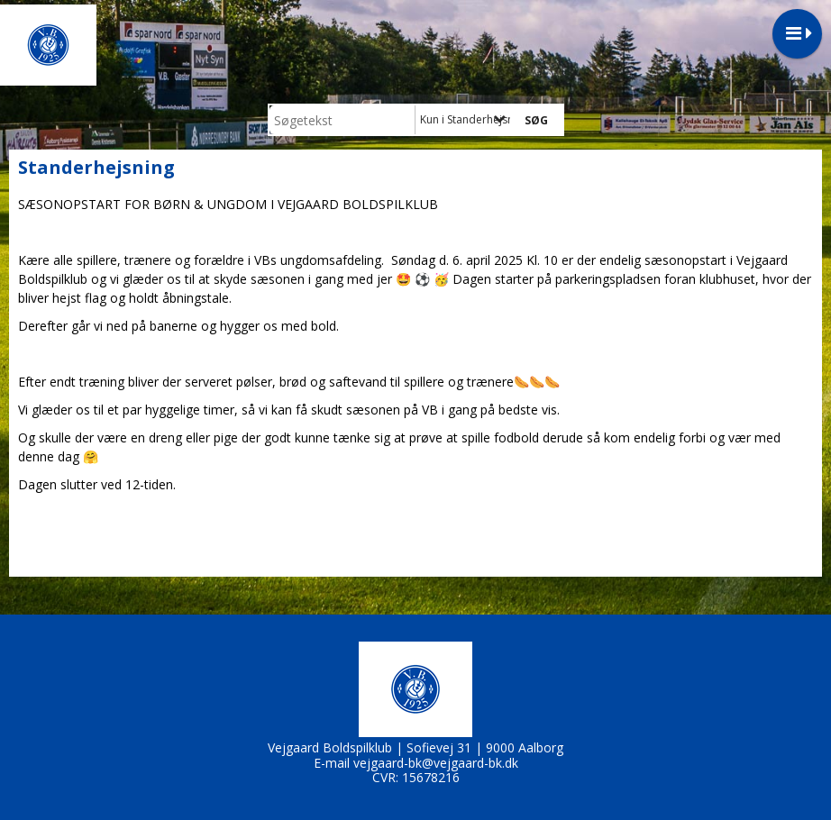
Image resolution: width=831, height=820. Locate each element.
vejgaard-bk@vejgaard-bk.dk (435, 762)
